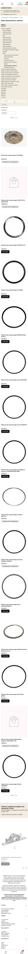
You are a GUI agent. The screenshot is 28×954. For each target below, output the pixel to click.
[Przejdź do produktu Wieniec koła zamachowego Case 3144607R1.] (14, 406)
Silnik (21, 17)
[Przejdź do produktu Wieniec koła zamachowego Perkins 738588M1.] (14, 766)
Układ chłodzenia (7, 37)
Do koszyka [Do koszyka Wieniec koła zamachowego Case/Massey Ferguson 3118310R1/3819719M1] (5, 476)
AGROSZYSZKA (4, 17)
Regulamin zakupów (6, 925)
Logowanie (3, 931)
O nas (2, 942)
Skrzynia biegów (7, 30)
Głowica (6, 63)
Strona (12, 117)
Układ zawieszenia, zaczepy (9, 48)
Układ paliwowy (6, 44)
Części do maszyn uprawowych (8, 69)
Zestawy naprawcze (9, 60)
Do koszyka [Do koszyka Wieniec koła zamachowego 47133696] (5, 296)
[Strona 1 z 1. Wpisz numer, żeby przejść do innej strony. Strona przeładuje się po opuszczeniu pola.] (15, 117)
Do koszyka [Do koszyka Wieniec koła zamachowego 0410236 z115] (5, 251)
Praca (2, 943)
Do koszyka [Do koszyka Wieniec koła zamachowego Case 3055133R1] (5, 386)
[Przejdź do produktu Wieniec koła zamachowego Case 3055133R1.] (14, 361)
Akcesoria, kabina (7, 32)
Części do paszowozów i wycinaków (10, 72)
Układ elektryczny (7, 33)
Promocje (3, 97)
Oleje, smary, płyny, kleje (7, 83)
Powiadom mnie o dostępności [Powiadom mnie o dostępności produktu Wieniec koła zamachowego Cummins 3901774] (10, 521)
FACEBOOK (4, 945)
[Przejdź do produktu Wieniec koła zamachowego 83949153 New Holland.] (14, 317)
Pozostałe (3, 90)
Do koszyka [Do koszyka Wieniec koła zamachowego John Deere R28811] (5, 701)
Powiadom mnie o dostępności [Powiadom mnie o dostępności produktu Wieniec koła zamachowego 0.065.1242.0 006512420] (10, 206)
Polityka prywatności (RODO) (8, 924)
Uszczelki (6, 58)
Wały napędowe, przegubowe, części (10, 81)
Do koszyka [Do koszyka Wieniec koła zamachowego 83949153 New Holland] (5, 341)
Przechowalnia (4, 934)
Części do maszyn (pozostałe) (8, 79)
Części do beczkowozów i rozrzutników (10, 76)
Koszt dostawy (4, 911)
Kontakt (3, 948)
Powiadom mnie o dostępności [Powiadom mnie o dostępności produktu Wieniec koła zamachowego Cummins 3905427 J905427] (10, 566)
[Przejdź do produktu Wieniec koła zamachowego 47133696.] (14, 272)
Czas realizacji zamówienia (7, 908)
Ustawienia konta (5, 936)
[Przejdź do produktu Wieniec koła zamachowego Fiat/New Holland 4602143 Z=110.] (14, 631)
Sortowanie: (4, 110)
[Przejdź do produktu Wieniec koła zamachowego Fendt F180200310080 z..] (14, 586)
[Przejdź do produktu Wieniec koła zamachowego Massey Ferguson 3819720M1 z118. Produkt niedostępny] (14, 721)
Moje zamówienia (5, 933)
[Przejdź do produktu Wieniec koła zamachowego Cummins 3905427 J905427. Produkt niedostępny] (14, 541)
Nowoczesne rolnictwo (6, 86)
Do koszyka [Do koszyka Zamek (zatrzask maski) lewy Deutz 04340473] (5, 864)
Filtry (4, 35)
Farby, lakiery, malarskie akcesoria (9, 85)
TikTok (3, 946)
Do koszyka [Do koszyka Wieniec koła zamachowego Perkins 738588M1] (5, 790)
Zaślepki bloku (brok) (9, 67)
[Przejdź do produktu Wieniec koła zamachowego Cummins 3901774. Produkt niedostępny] (14, 496)
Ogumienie (3, 88)
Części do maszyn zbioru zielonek (9, 71)
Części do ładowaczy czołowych (9, 78)
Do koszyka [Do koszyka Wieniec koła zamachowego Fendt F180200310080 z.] (5, 611)
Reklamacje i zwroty (6, 913)
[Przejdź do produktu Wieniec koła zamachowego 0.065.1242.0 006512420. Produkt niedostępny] (14, 182)
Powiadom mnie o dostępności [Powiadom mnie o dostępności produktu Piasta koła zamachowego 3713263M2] (10, 161)
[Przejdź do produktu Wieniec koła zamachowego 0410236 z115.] (14, 227)
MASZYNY (3, 93)
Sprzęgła (5, 51)
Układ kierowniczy (7, 42)
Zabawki (3, 92)
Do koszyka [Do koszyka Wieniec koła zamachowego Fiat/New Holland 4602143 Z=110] (5, 656)
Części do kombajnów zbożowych (9, 74)
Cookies (3, 921)
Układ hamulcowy (7, 39)
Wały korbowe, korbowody (10, 62)
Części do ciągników (14, 17)
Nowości (3, 95)
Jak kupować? (4, 919)
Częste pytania (4, 922)
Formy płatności (5, 910)
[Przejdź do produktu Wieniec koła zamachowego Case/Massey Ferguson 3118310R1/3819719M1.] (14, 451)
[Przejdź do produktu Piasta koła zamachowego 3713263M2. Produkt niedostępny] (14, 137)
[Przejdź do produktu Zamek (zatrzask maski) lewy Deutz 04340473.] (14, 839)
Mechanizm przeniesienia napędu (11, 49)
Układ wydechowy (7, 46)
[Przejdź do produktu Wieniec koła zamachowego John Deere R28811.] (14, 676)
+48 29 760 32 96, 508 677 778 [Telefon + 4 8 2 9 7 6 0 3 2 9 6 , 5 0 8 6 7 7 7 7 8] (11, 10)
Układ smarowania (8, 56)
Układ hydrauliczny (7, 41)
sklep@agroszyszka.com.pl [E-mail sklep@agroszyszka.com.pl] (9, 14)
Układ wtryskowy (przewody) (11, 55)
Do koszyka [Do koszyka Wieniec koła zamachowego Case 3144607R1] (5, 431)
